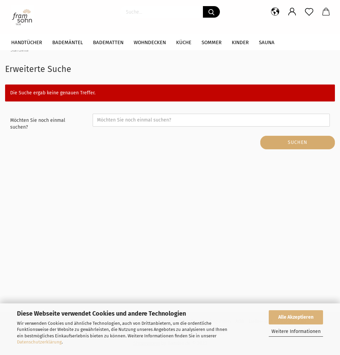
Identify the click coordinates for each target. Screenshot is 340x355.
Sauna (267, 42)
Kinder (240, 42)
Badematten (108, 42)
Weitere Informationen (296, 331)
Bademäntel (67, 42)
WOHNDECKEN (150, 42)
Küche (183, 42)
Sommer (212, 42)
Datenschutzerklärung (39, 341)
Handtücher (26, 42)
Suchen (297, 142)
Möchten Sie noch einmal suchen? (37, 123)
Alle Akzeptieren (296, 317)
